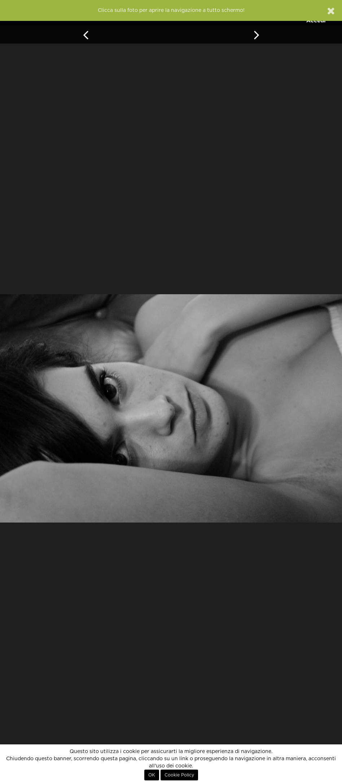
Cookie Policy (179, 775)
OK (151, 775)
